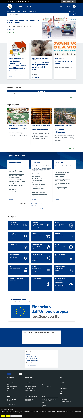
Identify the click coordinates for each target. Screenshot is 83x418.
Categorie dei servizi (29, 377)
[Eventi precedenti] (8, 91)
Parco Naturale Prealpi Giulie (60, 267)
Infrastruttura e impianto (21, 125)
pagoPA (34, 233)
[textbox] (41, 338)
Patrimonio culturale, (60, 125)
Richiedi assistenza (32, 356)
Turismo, (67, 125)
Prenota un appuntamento (64, 399)
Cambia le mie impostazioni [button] (16, 415)
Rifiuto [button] (8, 415)
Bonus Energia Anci (37, 255)
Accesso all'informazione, (41, 125)
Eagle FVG (35, 222)
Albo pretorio (27, 402)
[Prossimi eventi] (75, 91)
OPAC (34, 266)
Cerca (72, 14)
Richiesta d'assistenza (46, 402)
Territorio (59, 162)
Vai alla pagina (13, 76)
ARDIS (57, 244)
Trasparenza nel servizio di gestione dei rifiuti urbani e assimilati (49, 400)
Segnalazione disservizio (46, 406)
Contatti (9, 396)
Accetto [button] (3, 415)
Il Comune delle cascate (37, 279)
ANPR (57, 222)
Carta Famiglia (37, 244)
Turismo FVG (59, 233)
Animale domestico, (36, 58)
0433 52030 (34, 358)
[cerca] (74, 6)
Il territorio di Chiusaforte (60, 130)
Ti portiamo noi (60, 278)
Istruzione (36, 162)
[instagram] (67, 6)
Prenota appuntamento (33, 360)
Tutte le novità (11, 32)
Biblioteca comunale (40, 129)
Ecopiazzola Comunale (18, 128)
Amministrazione (10, 377)
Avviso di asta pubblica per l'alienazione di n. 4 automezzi (23, 21)
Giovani (56, 58)
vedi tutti (41, 208)
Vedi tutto (73, 97)
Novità (61, 377)
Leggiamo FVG (14, 254)
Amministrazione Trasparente (31, 396)
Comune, (34, 125)
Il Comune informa (17, 58)
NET (11, 266)
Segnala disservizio (32, 365)
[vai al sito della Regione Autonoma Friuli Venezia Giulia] (18, 1)
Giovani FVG (14, 244)
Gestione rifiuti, (12, 125)
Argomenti (71, 11)
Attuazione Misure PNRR (18, 299)
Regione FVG (14, 222)
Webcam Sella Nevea (16, 278)
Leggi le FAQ (30, 354)
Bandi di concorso (28, 400)
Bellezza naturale (59, 126)
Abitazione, (11, 58)
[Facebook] (64, 6)
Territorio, (71, 125)
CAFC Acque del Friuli (60, 255)
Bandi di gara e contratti (29, 399)
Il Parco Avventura (13, 234)
